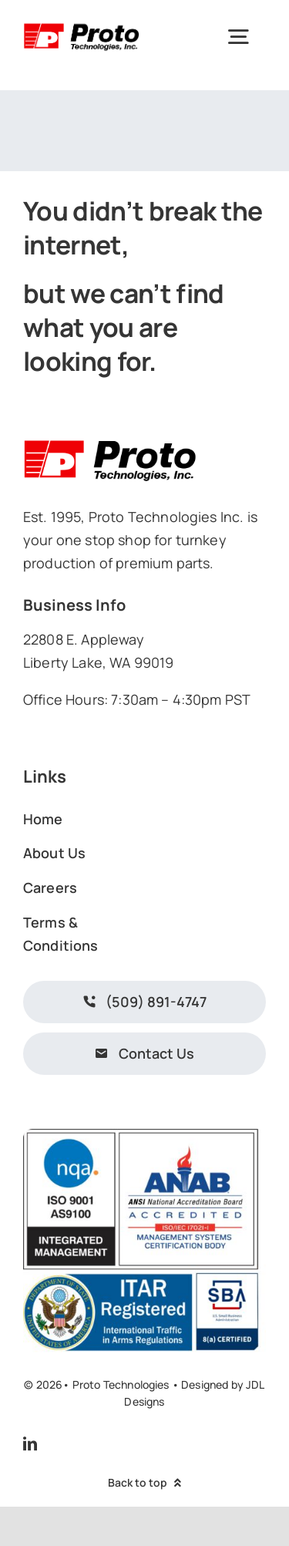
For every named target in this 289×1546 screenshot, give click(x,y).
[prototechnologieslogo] (81, 25)
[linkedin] (30, 1443)
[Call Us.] (144, 1002)
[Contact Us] (144, 1053)
